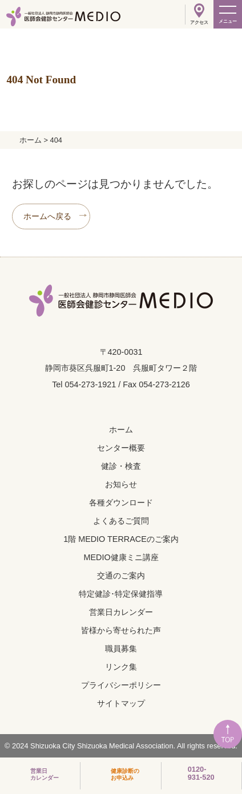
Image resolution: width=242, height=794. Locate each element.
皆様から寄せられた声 (121, 630)
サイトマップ (121, 703)
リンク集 (121, 666)
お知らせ (121, 484)
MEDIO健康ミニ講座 (120, 557)
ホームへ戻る (47, 216)
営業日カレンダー (121, 612)
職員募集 (121, 648)
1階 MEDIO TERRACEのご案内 (121, 539)
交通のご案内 (121, 575)
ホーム (121, 429)
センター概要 (121, 447)
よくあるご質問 (121, 520)
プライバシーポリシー (121, 685)
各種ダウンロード (121, 502)
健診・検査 (121, 466)
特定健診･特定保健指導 (121, 593)
